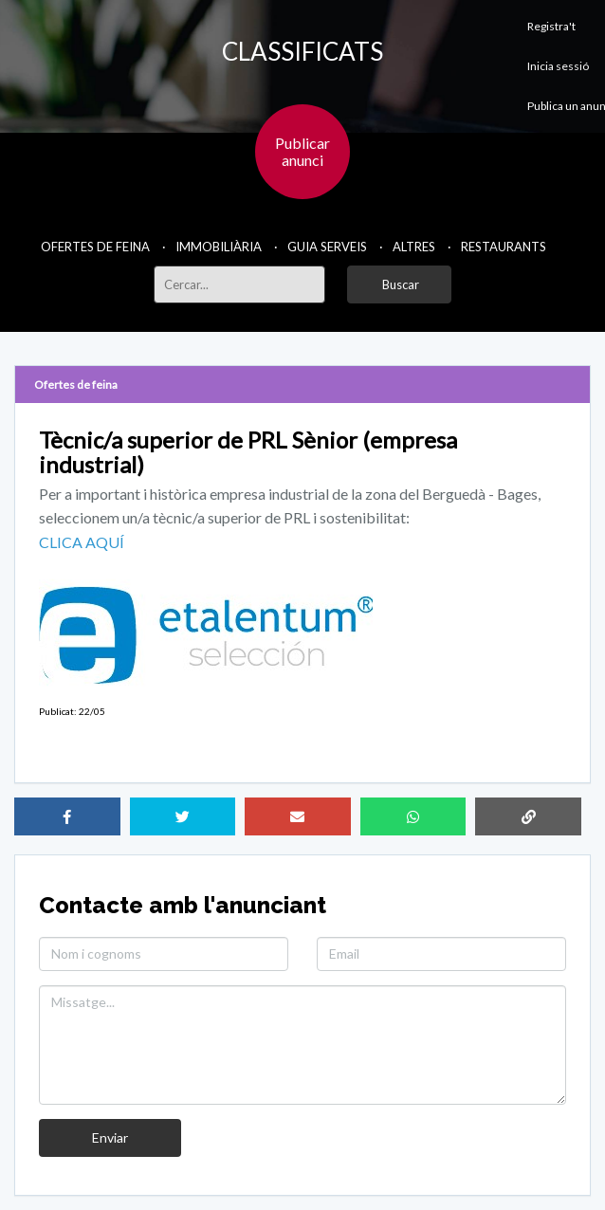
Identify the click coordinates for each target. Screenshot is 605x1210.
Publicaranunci (302, 151)
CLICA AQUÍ (81, 542)
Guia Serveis (327, 246)
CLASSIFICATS (302, 51)
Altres (414, 246)
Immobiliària (218, 246)
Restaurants (503, 246)
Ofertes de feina (95, 246)
